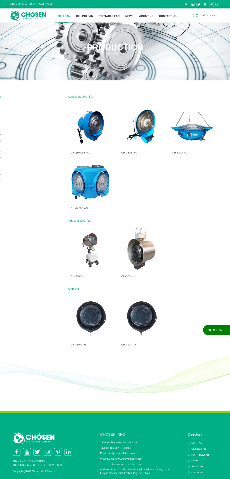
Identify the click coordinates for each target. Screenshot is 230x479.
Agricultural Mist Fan (25, 113)
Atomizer (18, 170)
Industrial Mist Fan (24, 147)
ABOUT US (146, 15)
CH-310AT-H (21, 177)
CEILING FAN (84, 15)
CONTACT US (167, 15)
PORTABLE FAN (109, 15)
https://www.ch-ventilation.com (126, 469)
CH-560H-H (21, 160)
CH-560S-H (21, 154)
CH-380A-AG (22, 131)
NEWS (129, 15)
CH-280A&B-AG (23, 119)
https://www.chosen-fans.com (126, 474)
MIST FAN (64, 15)
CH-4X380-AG (22, 137)
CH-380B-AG (22, 125)
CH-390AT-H (21, 183)
